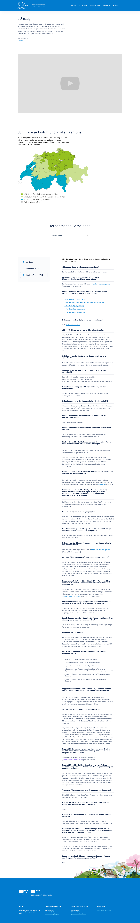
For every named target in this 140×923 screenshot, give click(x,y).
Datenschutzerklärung (104, 910)
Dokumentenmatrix (73, 325)
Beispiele (101, 484)
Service (20, 41)
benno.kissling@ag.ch (52, 914)
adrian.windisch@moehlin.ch (72, 760)
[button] (110, 5)
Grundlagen (83, 5)
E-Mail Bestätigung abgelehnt (74, 309)
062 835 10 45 (49, 912)
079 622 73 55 (75, 912)
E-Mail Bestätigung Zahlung (74, 306)
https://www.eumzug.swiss (100, 284)
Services (73, 5)
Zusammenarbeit (94, 5)
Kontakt (115, 5)
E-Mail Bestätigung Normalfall (74, 299)
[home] (33, 5)
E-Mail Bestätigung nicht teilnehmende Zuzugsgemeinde (84, 302)
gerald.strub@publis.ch (78, 914)
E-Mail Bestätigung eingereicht (75, 312)
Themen (105, 5)
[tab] (29, 262)
